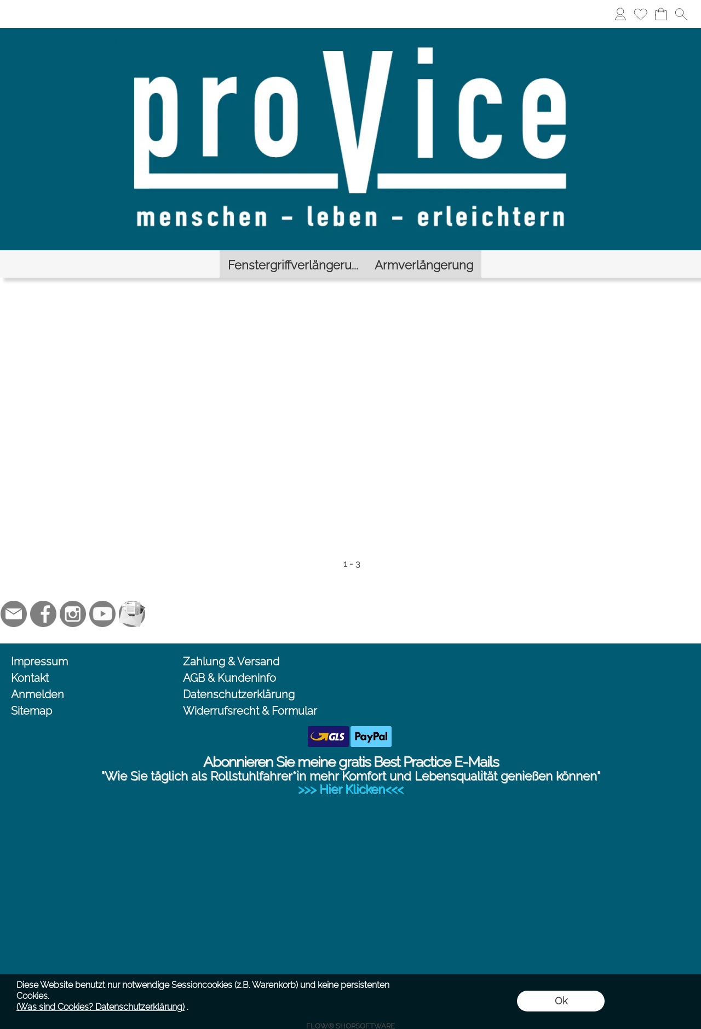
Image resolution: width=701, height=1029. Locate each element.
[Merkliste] (640, 14)
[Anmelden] (620, 14)
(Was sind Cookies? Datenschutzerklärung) (100, 1007)
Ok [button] (561, 1001)
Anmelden (37, 675)
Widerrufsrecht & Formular (250, 692)
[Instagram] (73, 595)
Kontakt (30, 659)
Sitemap (31, 692)
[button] (681, 14)
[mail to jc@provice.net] (13, 595)
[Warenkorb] (660, 14)
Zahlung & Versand (231, 642)
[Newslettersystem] (132, 595)
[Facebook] (43, 595)
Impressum (39, 642)
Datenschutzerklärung (239, 675)
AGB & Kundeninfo (229, 659)
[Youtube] (102, 595)
